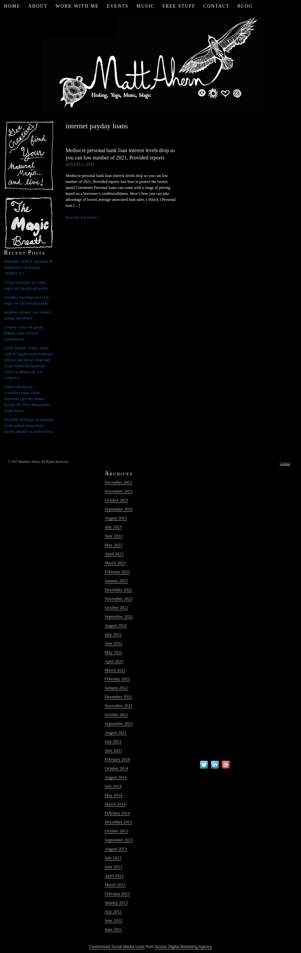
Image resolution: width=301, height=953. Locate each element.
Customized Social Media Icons (116, 946)
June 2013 (113, 866)
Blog (245, 6)
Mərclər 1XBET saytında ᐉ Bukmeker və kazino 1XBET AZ (28, 267)
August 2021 (116, 732)
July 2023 (113, 526)
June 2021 (113, 750)
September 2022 (119, 616)
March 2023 (115, 562)
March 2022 (115, 670)
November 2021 (118, 705)
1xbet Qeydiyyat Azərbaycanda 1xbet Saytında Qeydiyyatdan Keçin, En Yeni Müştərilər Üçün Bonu (27, 398)
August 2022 (116, 625)
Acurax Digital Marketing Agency (183, 946)
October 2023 (116, 500)
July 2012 (113, 911)
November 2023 (118, 491)
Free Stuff (178, 6)
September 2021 (119, 723)
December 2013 (118, 821)
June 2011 (113, 929)
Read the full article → (84, 217)
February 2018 (117, 759)
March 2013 (115, 884)
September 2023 (119, 508)
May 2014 (113, 795)
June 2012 (113, 920)
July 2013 (113, 857)
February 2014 (117, 812)
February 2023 (117, 571)
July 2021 (113, 741)
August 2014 (116, 777)
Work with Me (77, 6)
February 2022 (117, 678)
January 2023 (116, 580)
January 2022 (116, 687)
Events (117, 6)
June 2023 (113, 535)
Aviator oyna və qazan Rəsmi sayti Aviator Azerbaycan (23, 333)
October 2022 (116, 607)
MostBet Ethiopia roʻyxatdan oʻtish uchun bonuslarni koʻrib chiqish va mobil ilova (28, 425)
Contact (216, 6)
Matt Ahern (150, 63)
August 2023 (116, 517)
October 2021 (116, 714)
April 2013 (114, 875)
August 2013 (116, 848)
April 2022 (114, 661)
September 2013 (119, 839)
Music (145, 6)
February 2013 (117, 893)
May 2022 (113, 652)
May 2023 (113, 544)
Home (12, 6)
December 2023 (118, 482)
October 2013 (116, 830)
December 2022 (118, 589)
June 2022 (113, 643)
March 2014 (115, 804)
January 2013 (116, 902)
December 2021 (118, 696)
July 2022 (113, 634)
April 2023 (114, 553)
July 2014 (113, 786)
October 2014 (116, 768)
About (37, 6)
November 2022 (118, 598)
